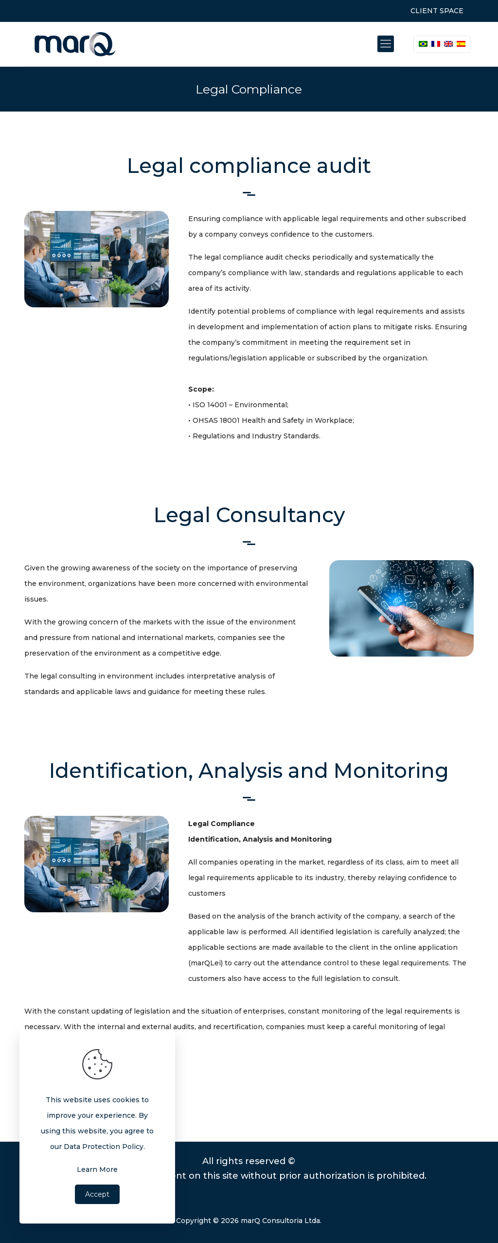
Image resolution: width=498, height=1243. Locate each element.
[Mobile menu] (385, 44)
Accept (97, 1194)
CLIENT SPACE (436, 10)
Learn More (97, 1169)
